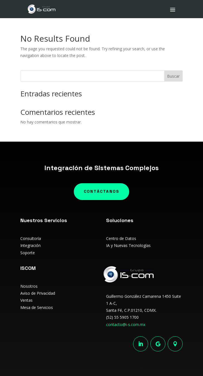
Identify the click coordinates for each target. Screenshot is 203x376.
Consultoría (30, 238)
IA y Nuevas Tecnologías (128, 245)
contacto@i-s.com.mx (125, 324)
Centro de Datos (121, 238)
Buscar (173, 76)
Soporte (27, 252)
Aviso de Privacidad (37, 293)
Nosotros (29, 286)
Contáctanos (101, 191)
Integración (30, 245)
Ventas (26, 300)
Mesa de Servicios (36, 307)
